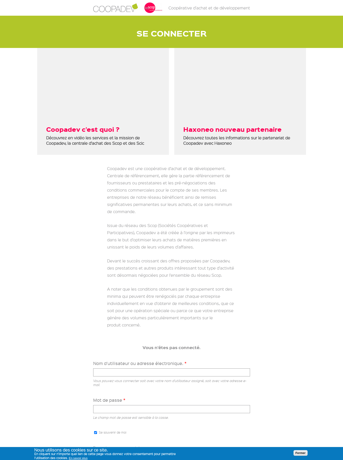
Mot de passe (109, 400)
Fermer (301, 453)
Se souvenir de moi (112, 432)
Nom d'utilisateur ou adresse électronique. (140, 363)
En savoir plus (78, 458)
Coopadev (115, 7)
